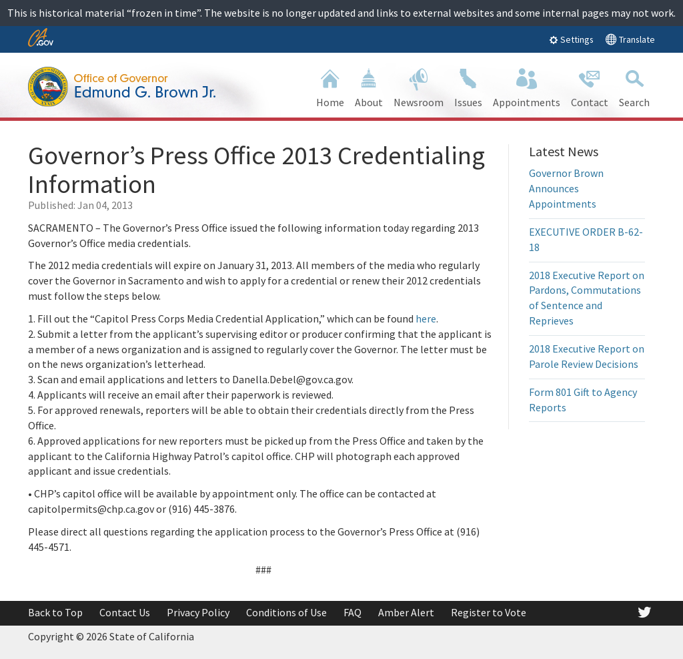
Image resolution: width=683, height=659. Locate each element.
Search (634, 86)
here (426, 318)
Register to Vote (488, 612)
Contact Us (124, 612)
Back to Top (55, 612)
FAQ (353, 612)
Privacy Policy (198, 612)
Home (330, 86)
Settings (571, 39)
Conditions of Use (286, 612)
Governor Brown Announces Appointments (566, 188)
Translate (630, 39)
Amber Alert (406, 612)
